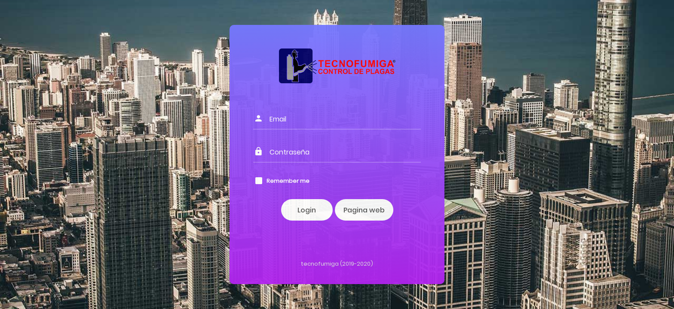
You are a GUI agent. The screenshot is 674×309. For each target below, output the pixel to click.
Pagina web (364, 210)
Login (306, 210)
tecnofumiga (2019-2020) (337, 264)
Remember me (288, 181)
